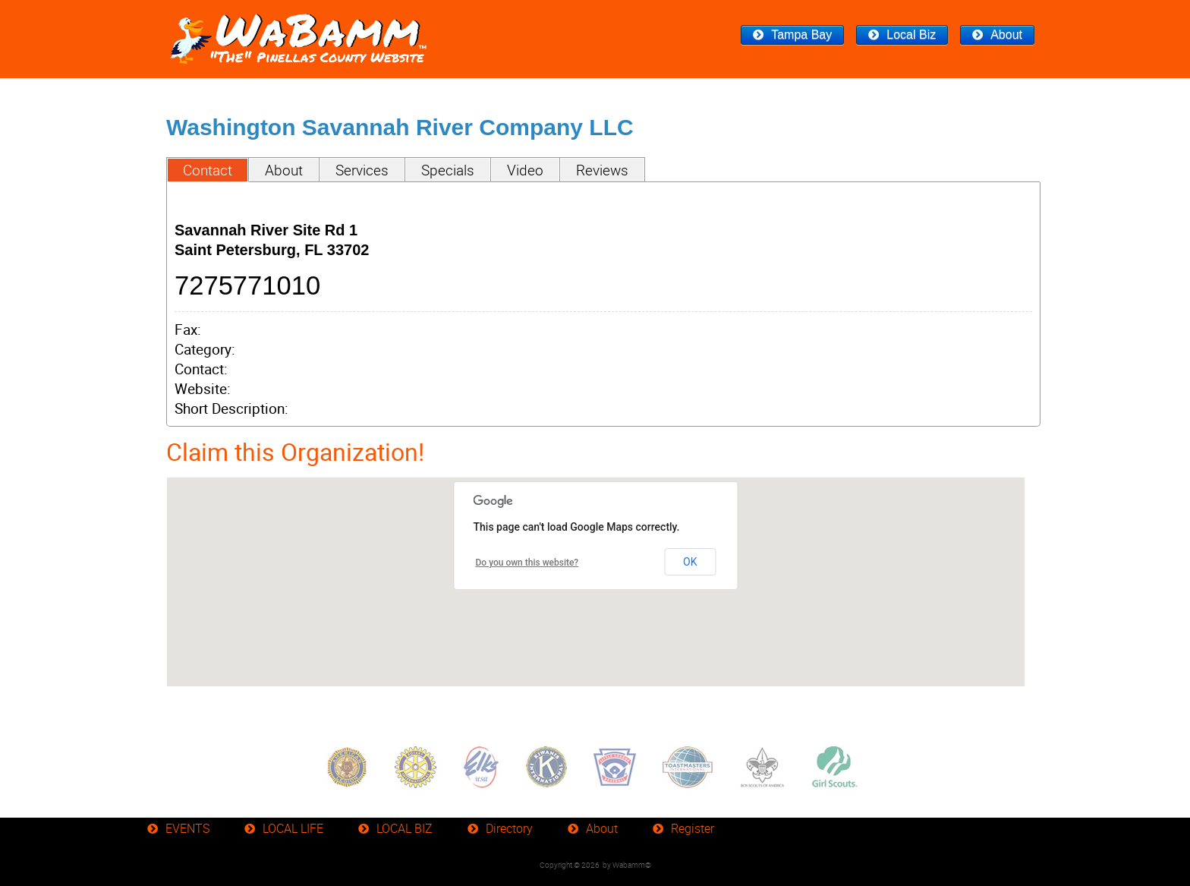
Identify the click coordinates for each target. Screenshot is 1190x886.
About (1006, 34)
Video (525, 170)
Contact (207, 170)
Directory (509, 828)
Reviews (602, 170)
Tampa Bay (801, 34)
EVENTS (187, 828)
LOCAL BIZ (404, 828)
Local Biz (911, 34)
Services (362, 170)
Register (692, 828)
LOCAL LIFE (293, 828)
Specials (447, 170)
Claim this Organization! (295, 451)
